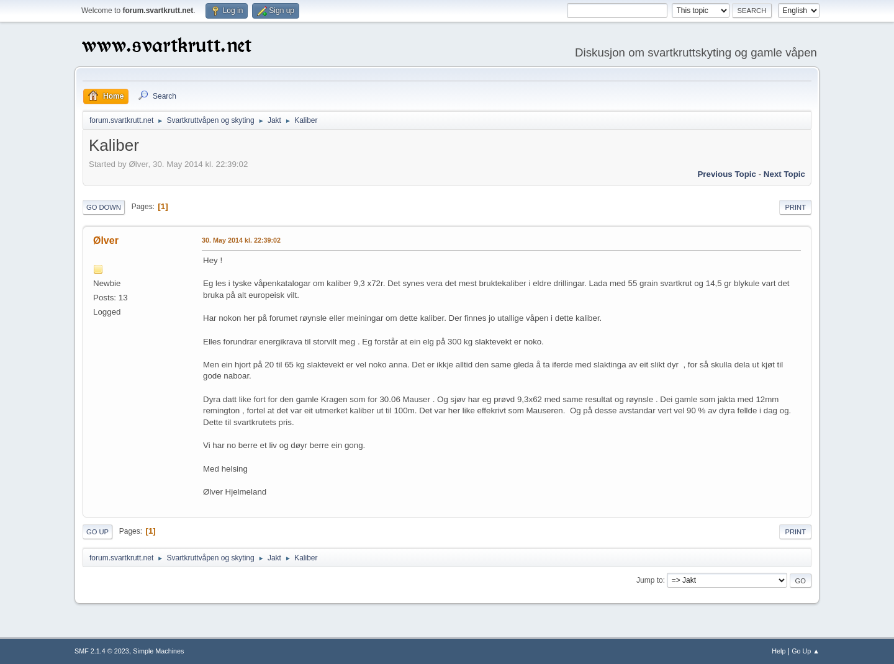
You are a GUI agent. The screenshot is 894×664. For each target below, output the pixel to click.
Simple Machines (158, 651)
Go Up (97, 532)
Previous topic (726, 174)
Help (778, 651)
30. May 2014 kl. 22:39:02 (241, 240)
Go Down (103, 207)
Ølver (106, 240)
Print (795, 207)
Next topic (784, 174)
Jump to (649, 580)
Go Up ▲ (806, 651)
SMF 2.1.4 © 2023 (101, 651)
